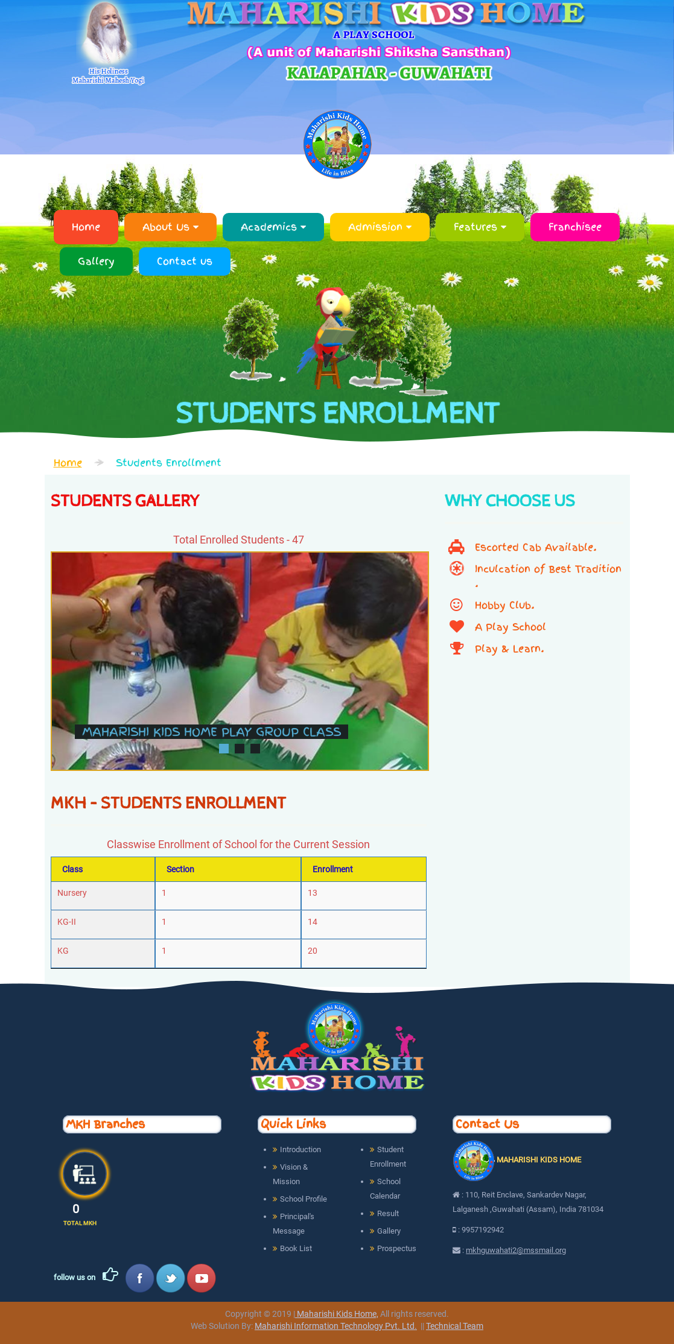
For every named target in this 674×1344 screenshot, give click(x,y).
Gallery (96, 261)
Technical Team (454, 1326)
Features (480, 227)
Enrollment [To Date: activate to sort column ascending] (333, 869)
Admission (380, 227)
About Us (170, 227)
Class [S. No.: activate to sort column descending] (72, 869)
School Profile (303, 1198)
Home (86, 227)
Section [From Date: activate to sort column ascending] (180, 869)
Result (388, 1213)
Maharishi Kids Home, (336, 1314)
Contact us (184, 261)
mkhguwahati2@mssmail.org (516, 1250)
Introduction (300, 1149)
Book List (296, 1248)
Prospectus (396, 1248)
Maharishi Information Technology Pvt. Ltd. (336, 1326)
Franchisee (575, 227)
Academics (273, 227)
